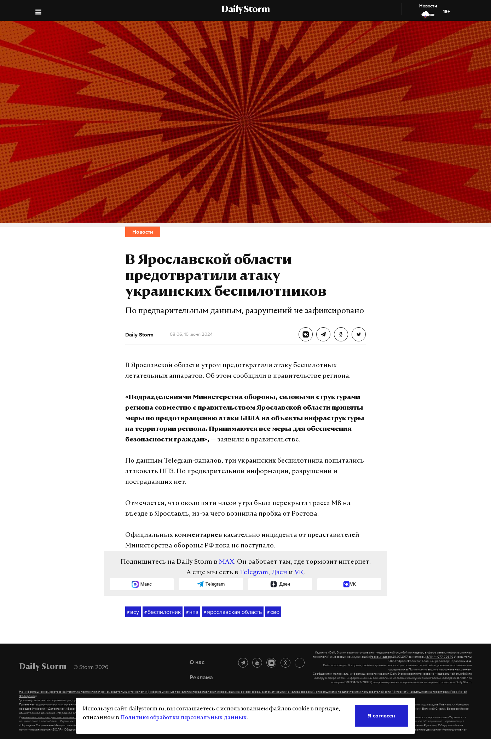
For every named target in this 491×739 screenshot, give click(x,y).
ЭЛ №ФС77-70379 (439, 656)
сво (273, 612)
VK (299, 572)
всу (133, 612)
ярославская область (233, 612)
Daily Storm (245, 10)
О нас (197, 662)
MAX (226, 562)
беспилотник (162, 612)
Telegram (254, 572)
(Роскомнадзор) (380, 656)
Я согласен (381, 715)
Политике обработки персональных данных (183, 718)
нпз (192, 612)
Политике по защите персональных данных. (440, 669)
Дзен (279, 572)
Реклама (201, 677)
